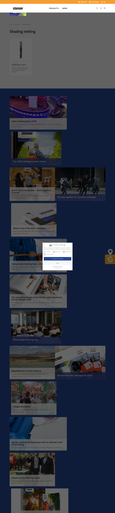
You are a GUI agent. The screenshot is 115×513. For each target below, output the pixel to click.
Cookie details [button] (57, 268)
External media (48, 254)
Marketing (66, 251)
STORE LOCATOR (95, 2)
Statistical (56, 251)
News (64, 8)
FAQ (104, 2)
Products (54, 8)
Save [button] (57, 263)
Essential (47, 251)
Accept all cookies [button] (57, 259)
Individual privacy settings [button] (57, 266)
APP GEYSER (84, 2)
